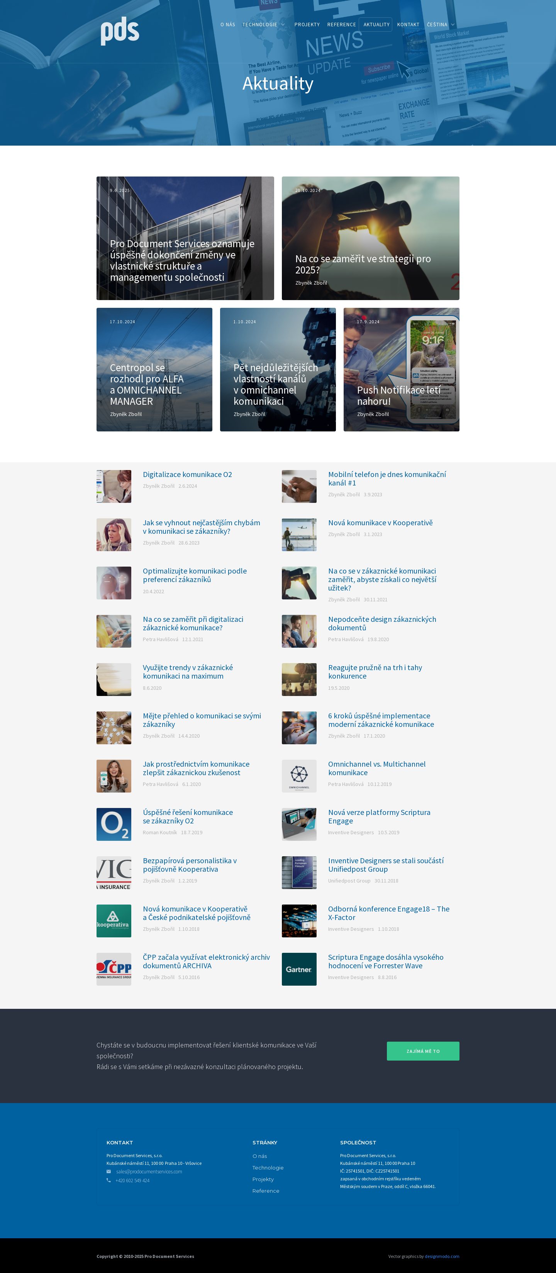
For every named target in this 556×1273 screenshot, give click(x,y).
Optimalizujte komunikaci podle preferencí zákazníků (195, 575)
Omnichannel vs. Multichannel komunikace (377, 768)
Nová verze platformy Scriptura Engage (379, 816)
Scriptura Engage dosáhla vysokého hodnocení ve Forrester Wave (386, 961)
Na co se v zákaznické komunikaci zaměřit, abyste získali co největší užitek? (382, 579)
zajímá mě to (423, 1051)
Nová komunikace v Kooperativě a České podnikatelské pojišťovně (197, 913)
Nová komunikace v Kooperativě (380, 522)
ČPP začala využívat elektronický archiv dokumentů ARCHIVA (206, 961)
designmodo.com (441, 1256)
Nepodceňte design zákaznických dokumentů (382, 623)
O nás (260, 1156)
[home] (120, 30)
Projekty (263, 1179)
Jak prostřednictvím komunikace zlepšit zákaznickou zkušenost (196, 768)
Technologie (268, 1167)
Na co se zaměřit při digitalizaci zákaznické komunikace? (193, 623)
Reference (266, 1191)
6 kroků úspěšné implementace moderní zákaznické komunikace (381, 719)
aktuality (377, 24)
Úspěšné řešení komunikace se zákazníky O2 (188, 816)
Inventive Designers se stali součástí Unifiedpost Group (386, 864)
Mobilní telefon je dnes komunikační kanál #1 (387, 478)
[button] (263, 24)
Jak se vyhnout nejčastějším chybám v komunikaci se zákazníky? (201, 526)
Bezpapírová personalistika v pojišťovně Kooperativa (190, 864)
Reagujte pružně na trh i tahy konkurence (375, 671)
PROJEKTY (307, 24)
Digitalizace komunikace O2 (187, 474)
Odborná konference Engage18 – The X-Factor (388, 913)
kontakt (408, 24)
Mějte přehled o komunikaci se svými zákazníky (202, 719)
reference (341, 24)
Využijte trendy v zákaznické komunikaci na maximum (188, 671)
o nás (227, 24)
